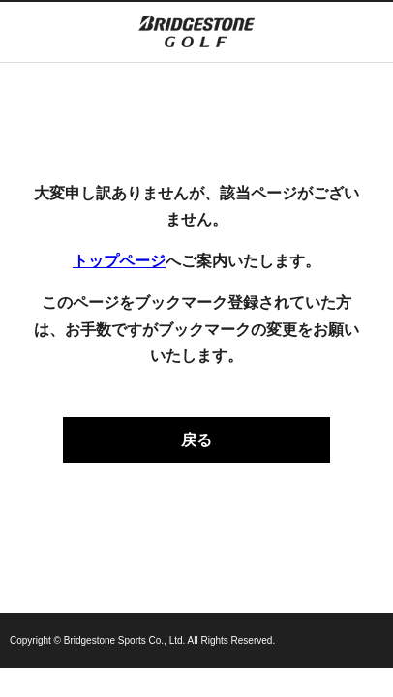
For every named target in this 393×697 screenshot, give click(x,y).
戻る (196, 440)
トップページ (119, 261)
